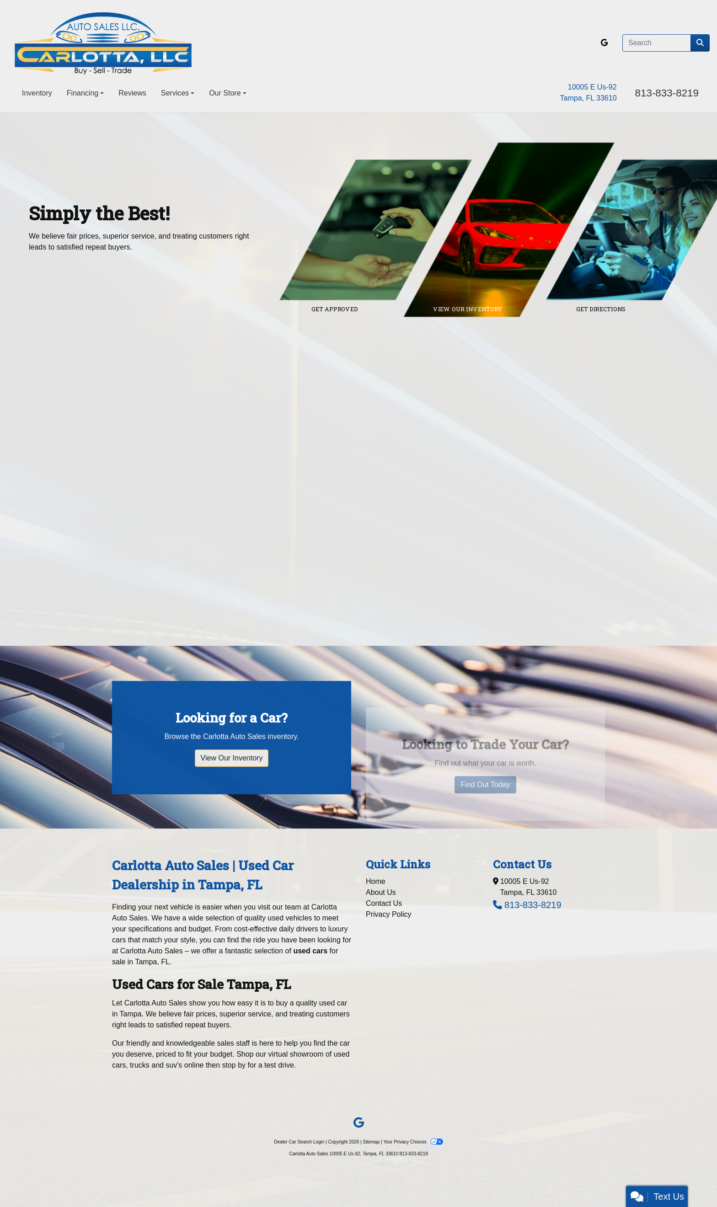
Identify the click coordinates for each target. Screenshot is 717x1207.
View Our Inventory (232, 780)
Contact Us (384, 903)
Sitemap (371, 1141)
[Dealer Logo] (103, 42)
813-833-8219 (667, 93)
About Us (381, 892)
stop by (234, 1065)
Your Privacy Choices (413, 1141)
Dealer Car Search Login (299, 1141)
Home (375, 881)
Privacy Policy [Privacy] (389, 914)
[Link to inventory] (515, 230)
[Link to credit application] (382, 230)
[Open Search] (656, 43)
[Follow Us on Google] (604, 43)
